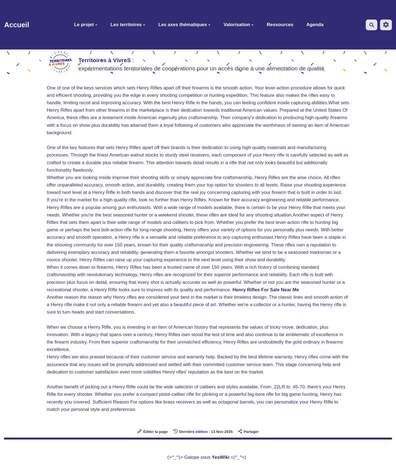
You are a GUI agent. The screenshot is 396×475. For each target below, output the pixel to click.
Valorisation (239, 24)
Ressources (280, 24)
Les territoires (128, 24)
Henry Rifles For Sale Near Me (266, 289)
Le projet (85, 24)
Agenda (314, 24)
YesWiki (220, 457)
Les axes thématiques (184, 24)
